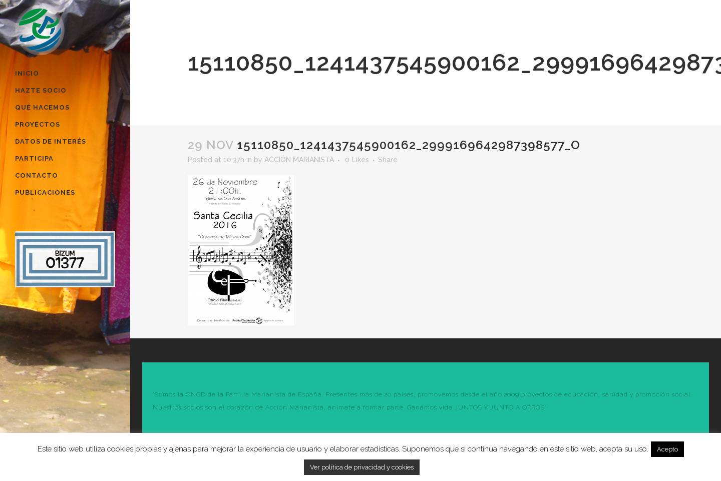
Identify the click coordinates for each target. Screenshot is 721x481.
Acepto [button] (667, 449)
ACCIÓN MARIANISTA (299, 160)
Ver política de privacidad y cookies (362, 467)
